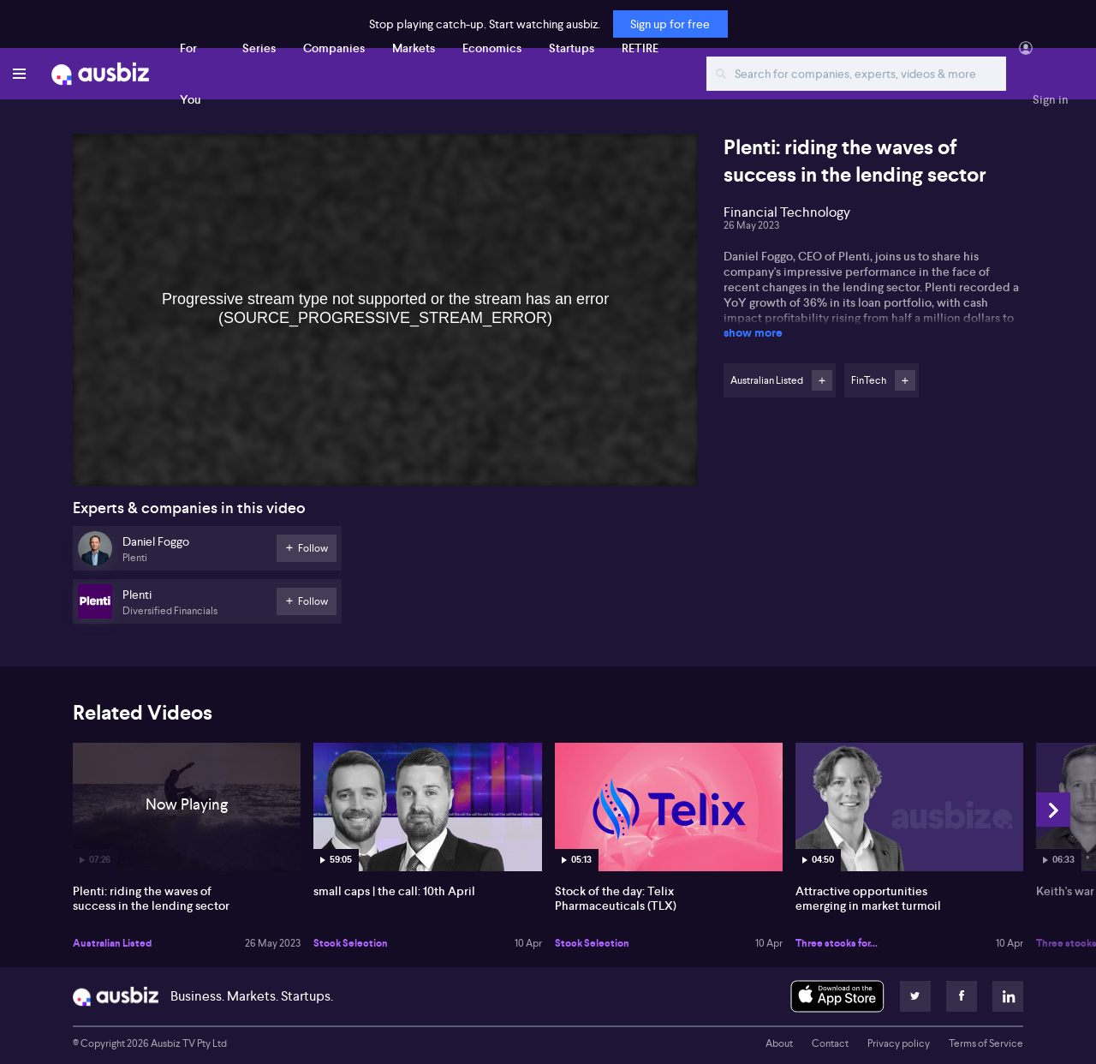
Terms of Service (986, 1043)
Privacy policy (898, 1043)
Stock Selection (350, 943)
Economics (491, 48)
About (779, 1043)
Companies (334, 48)
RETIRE (640, 48)
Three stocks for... (836, 943)
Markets (413, 48)
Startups (571, 48)
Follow (822, 380)
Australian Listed (112, 943)
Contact (830, 1043)
